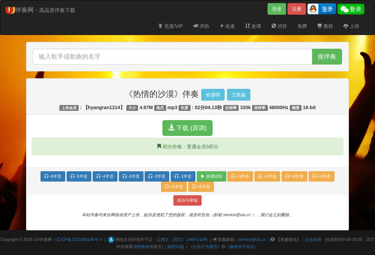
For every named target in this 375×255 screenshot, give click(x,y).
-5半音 (79, 176)
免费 (302, 26)
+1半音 (240, 176)
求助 (201, 26)
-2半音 (157, 176)
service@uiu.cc (252, 239)
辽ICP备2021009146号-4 (79, 239)
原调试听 (211, 176)
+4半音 (321, 176)
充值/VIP (170, 26)
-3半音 (131, 176)
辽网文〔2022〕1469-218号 (182, 239)
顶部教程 (141, 246)
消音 (279, 26)
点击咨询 (313, 239)
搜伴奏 (327, 56)
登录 (277, 9)
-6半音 (52, 176)
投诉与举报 (187, 200)
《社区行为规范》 (205, 246)
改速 (227, 26)
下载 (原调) (187, 127)
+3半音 (294, 176)
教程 (325, 26)
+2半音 (267, 176)
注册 (297, 9)
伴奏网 (45, 239)
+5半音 (174, 186)
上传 (351, 26)
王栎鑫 (238, 94)
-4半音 (105, 176)
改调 (253, 26)
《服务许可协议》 (242, 246)
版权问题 (176, 246)
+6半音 (201, 186)
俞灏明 (213, 94)
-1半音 (183, 176)
